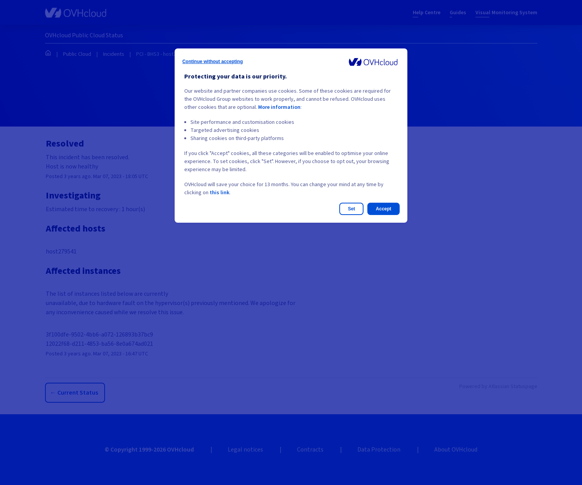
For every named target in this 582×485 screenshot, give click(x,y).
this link (219, 193)
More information (279, 107)
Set (351, 209)
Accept (383, 209)
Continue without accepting (212, 61)
